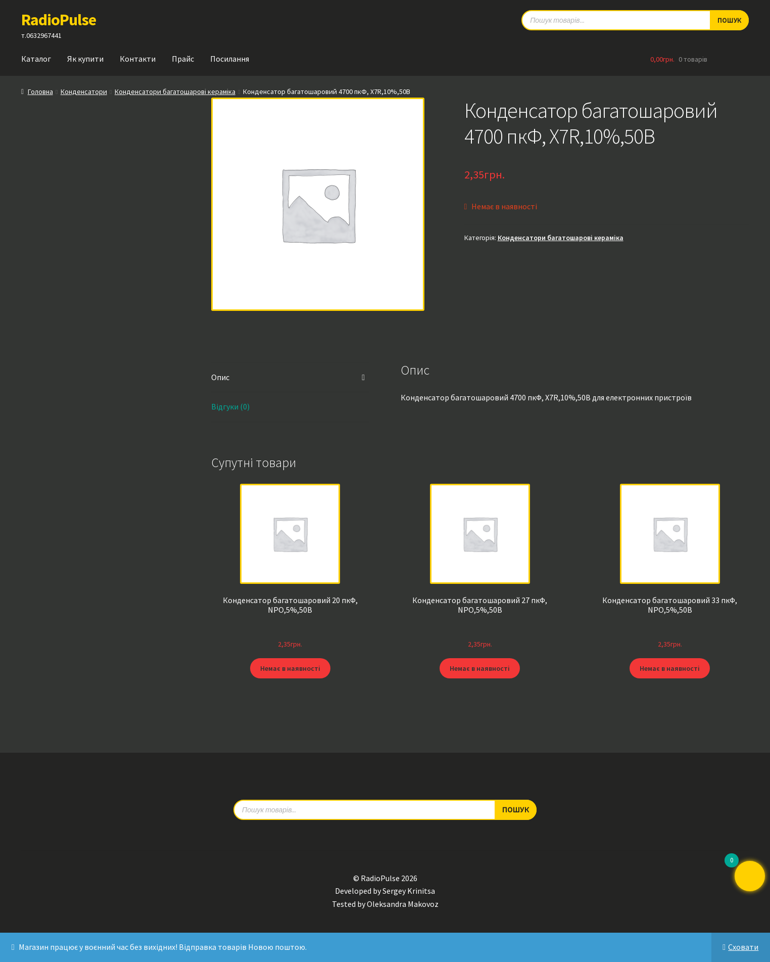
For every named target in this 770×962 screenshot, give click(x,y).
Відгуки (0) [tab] (230, 406)
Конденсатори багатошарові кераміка (175, 91)
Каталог (36, 59)
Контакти (138, 59)
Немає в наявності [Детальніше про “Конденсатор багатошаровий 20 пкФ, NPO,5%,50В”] (290, 668)
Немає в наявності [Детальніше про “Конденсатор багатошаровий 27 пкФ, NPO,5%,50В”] (480, 668)
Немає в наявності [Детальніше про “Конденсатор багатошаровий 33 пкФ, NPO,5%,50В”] (670, 668)
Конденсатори (84, 91)
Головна (40, 91)
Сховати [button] (743, 947)
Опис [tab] (220, 377)
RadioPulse (58, 20)
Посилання (229, 59)
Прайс (183, 59)
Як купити (85, 59)
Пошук (515, 809)
